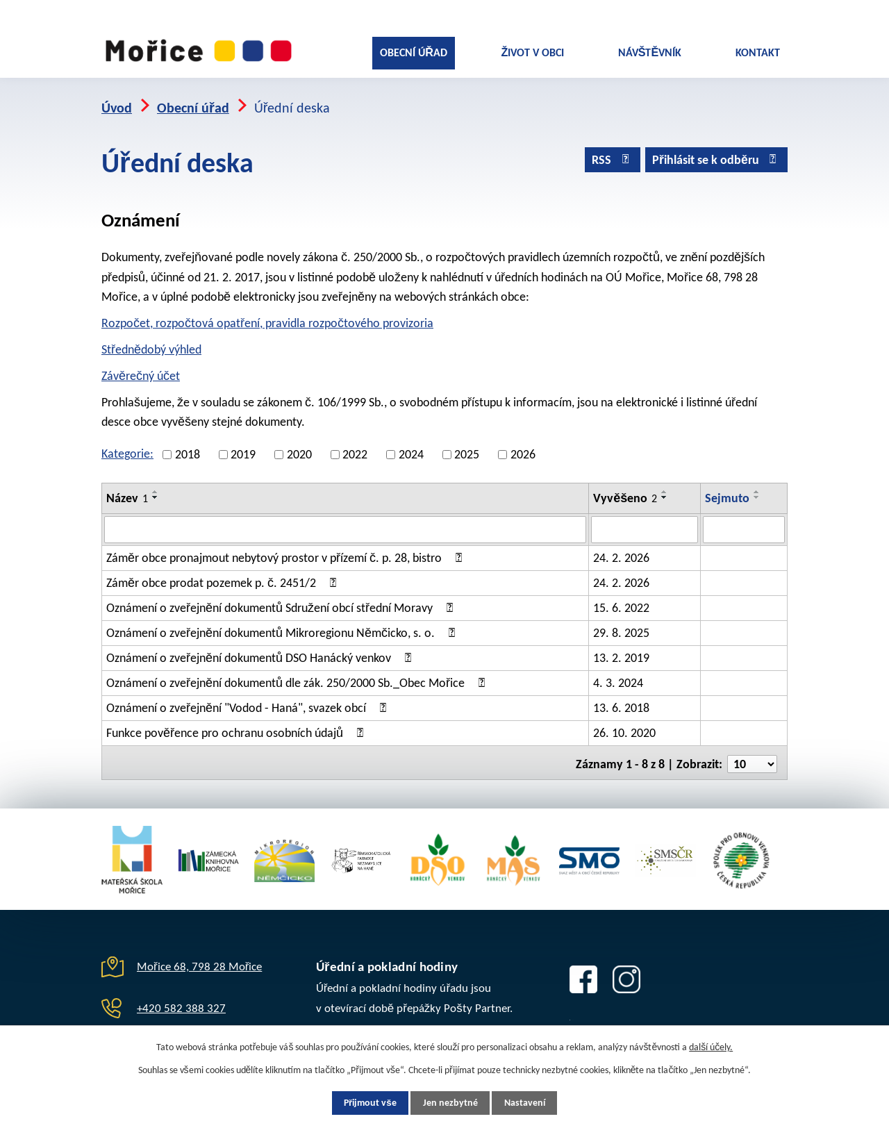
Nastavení (529, 1103)
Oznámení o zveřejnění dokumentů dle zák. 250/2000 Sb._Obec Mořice (298, 676)
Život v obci (532, 52)
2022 (354, 448)
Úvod (116, 102)
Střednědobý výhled (151, 343)
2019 (243, 448)
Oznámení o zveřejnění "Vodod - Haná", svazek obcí (248, 701)
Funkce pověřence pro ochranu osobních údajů (237, 726)
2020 (299, 448)
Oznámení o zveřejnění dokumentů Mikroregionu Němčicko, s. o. (283, 626)
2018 (187, 448)
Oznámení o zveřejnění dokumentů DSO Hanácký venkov (261, 651)
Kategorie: (127, 448)
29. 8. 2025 (621, 626)
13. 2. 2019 (621, 651)
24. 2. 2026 (621, 551)
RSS (610, 155)
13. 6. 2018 (621, 701)
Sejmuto (727, 492)
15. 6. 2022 (621, 601)
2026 (522, 448)
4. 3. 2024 (618, 676)
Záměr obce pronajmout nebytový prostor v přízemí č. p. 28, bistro (286, 551)
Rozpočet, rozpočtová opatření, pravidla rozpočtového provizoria (267, 317)
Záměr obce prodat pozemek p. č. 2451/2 (223, 576)
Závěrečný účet (140, 370)
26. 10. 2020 (624, 726)
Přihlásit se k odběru (716, 155)
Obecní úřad (413, 52)
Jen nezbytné (450, 1103)
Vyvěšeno (625, 492)
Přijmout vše (365, 1103)
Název (127, 492)
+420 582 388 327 (181, 999)
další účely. (711, 1046)
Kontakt (758, 52)
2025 (466, 448)
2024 (411, 448)
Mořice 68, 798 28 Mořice (199, 957)
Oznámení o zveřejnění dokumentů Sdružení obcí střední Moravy (282, 601)
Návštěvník (650, 52)
